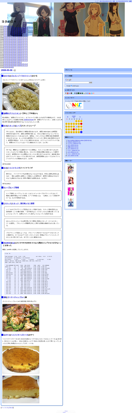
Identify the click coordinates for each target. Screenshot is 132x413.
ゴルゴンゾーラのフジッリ (21, 76)
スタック (11, 126)
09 (6, 26)
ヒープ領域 (14, 187)
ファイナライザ (14, 168)
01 (4, 28)
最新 (114, 1)
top (13, 243)
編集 (130, 1)
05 (12, 28)
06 (14, 28)
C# (5, 126)
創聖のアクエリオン (12, 113)
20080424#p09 (29, 119)
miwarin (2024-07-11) (74, 142)
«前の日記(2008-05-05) (105, 1)
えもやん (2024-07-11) (74, 143)
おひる (7, 76)
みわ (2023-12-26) (73, 155)
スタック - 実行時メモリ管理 (23, 203)
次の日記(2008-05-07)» (122, 1)
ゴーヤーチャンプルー (16, 297)
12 (12, 26)
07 (16, 28)
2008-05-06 (6, 70)
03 (8, 28)
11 (10, 26)
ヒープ (18, 126)
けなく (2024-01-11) (74, 150)
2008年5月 (74, 117)
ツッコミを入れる (7, 407)
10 (8, 26)
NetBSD (7, 243)
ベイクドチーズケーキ (19, 335)
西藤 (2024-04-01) (73, 147)
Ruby (64, 412)
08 (4, 26)
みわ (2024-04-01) (73, 145)
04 (10, 28)
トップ (96, 1)
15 (76, 126)
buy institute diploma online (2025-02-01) (80, 140)
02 (6, 28)
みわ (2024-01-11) (73, 148)
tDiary (66, 411)
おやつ (7, 335)
